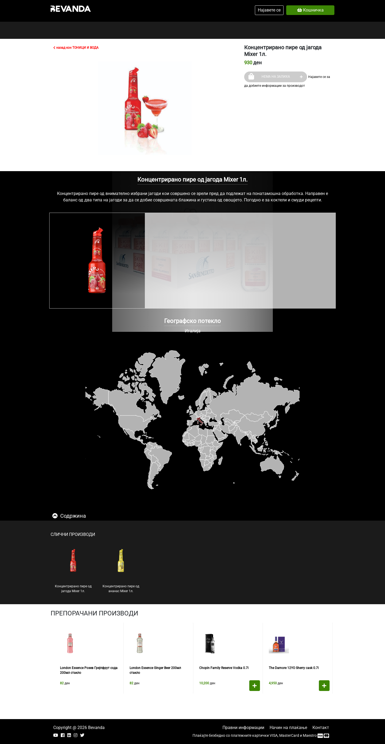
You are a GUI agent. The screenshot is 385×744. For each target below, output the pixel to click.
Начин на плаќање (288, 727)
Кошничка (310, 10)
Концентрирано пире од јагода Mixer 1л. (73, 570)
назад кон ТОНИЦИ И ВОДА (76, 48)
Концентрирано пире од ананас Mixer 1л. (121, 570)
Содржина (69, 516)
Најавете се (269, 10)
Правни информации (243, 727)
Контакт (320, 727)
